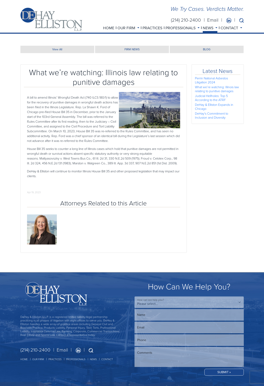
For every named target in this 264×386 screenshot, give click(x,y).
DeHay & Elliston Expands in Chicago (214, 106)
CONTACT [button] (230, 28)
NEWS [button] (208, 28)
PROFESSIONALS (75, 359)
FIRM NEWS (132, 49)
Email (212, 20)
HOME (108, 28)
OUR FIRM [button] (126, 28)
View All (57, 49)
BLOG (206, 49)
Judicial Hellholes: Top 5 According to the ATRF (211, 98)
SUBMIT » (224, 372)
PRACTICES (152, 28)
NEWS (93, 359)
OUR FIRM (38, 359)
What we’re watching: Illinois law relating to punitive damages (217, 89)
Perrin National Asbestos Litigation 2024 (211, 80)
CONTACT (107, 359)
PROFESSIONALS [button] (181, 28)
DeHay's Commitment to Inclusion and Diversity (211, 115)
